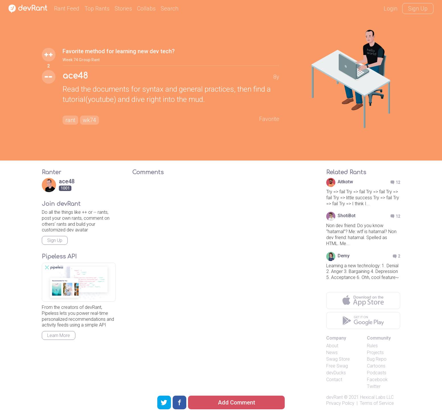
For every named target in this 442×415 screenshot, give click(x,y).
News (332, 352)
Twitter (374, 386)
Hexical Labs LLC (377, 397)
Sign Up (417, 8)
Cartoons (376, 366)
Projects (375, 352)
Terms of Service (377, 403)
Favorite (269, 119)
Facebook (377, 379)
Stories (123, 8)
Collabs (146, 8)
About (332, 345)
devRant (334, 397)
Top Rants (97, 8)
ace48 (75, 76)
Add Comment (236, 402)
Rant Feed (66, 8)
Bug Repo (377, 359)
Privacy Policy (340, 403)
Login (390, 8)
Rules (372, 345)
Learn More (58, 335)
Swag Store (338, 359)
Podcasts (376, 372)
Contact (334, 379)
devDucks (336, 372)
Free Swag (337, 366)
